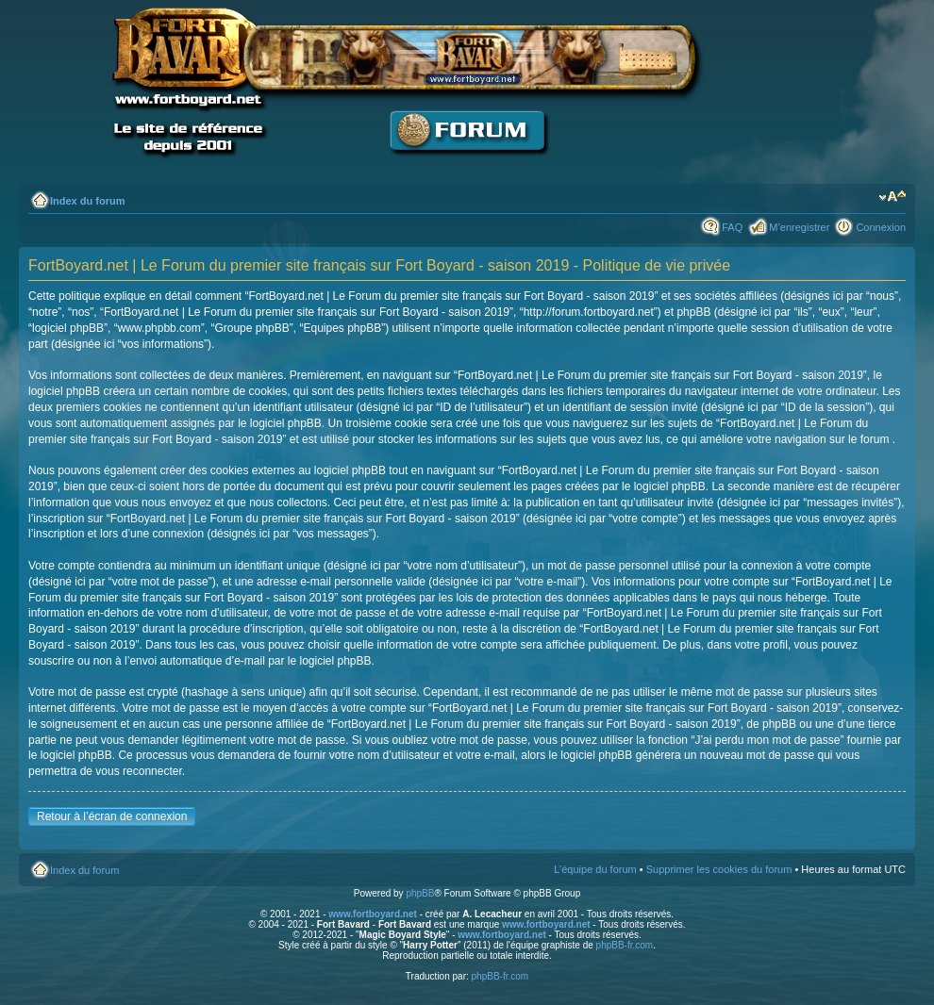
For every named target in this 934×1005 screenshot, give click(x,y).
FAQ (732, 227)
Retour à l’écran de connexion (112, 816)
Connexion (881, 227)
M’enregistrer (799, 227)
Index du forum (87, 200)
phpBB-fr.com (625, 945)
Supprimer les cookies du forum (719, 869)
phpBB (420, 893)
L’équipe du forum (595, 869)
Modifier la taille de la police (892, 197)
